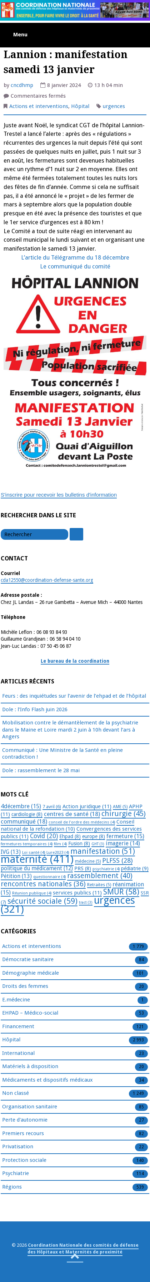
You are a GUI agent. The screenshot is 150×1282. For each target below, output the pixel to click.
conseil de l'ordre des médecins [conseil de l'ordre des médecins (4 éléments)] (82, 822)
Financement (18, 1026)
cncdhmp (22, 85)
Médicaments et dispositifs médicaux (47, 1080)
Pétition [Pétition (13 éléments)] (16, 876)
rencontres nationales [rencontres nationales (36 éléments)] (43, 884)
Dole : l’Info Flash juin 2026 (35, 709)
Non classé (15, 1093)
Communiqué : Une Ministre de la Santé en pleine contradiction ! (62, 753)
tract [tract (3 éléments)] (85, 902)
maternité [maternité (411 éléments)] (37, 859)
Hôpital (80, 106)
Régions (12, 1187)
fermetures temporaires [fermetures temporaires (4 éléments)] (26, 843)
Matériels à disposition (30, 1066)
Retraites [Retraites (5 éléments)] (99, 884)
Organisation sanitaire (29, 1107)
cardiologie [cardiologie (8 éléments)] (26, 814)
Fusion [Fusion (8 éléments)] (79, 843)
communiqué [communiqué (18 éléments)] (24, 821)
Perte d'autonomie (25, 1120)
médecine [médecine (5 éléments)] (88, 861)
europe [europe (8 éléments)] (93, 836)
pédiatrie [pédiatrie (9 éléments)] (135, 868)
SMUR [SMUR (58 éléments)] (121, 891)
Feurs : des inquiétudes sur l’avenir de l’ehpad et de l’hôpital (74, 696)
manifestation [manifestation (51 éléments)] (102, 851)
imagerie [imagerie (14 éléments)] (123, 843)
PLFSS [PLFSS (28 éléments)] (117, 860)
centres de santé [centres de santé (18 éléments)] (72, 813)
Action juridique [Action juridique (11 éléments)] (86, 806)
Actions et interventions (38, 106)
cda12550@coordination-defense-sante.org (47, 580)
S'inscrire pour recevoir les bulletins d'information (59, 495)
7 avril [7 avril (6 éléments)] (51, 806)
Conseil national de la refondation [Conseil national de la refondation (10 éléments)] (67, 825)
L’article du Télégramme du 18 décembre (75, 257)
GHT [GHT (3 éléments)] (97, 844)
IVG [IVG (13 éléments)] (11, 851)
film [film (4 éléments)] (60, 843)
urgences (114, 106)
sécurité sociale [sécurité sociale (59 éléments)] (43, 901)
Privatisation (17, 1146)
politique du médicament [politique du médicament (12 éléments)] (37, 868)
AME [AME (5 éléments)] (120, 806)
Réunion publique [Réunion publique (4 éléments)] (31, 893)
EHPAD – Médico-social (30, 1013)
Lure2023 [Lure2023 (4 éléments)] (57, 852)
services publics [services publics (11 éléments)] (77, 892)
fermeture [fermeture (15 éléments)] (125, 836)
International (18, 1053)
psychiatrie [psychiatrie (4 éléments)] (106, 868)
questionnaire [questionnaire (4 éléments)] (49, 876)
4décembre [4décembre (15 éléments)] (21, 806)
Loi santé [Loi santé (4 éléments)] (33, 852)
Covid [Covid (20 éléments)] (44, 836)
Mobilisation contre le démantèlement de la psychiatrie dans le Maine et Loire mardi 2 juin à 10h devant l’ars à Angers (70, 729)
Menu (20, 34)
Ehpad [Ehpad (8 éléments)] (70, 836)
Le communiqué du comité (75, 266)
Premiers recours (23, 1133)
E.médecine (16, 1000)
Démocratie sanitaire (28, 959)
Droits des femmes (25, 986)
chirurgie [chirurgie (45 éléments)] (123, 813)
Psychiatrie (15, 1173)
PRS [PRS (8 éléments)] (82, 868)
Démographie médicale (30, 973)
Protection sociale (24, 1160)
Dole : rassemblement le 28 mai (41, 770)
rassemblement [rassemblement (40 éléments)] (99, 875)
